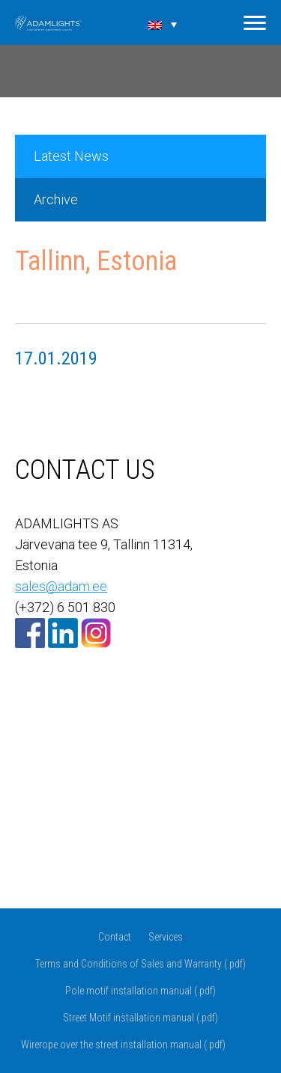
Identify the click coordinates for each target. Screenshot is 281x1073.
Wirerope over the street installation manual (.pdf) (123, 1045)
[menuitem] (162, 24)
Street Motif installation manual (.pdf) (140, 1018)
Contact (114, 937)
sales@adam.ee (61, 586)
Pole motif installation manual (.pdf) (140, 991)
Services (165, 937)
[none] (162, 24)
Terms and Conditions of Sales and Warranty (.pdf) (140, 964)
